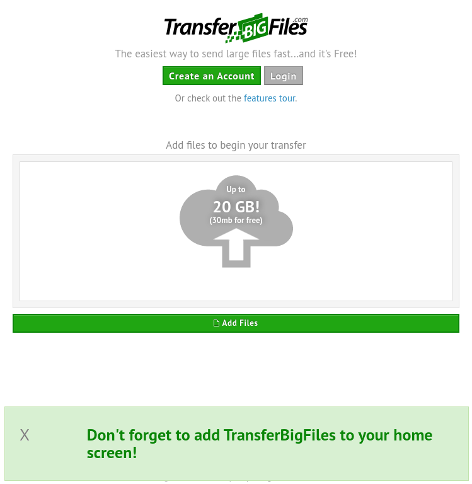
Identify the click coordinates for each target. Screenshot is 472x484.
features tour (269, 98)
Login (283, 75)
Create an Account (212, 75)
